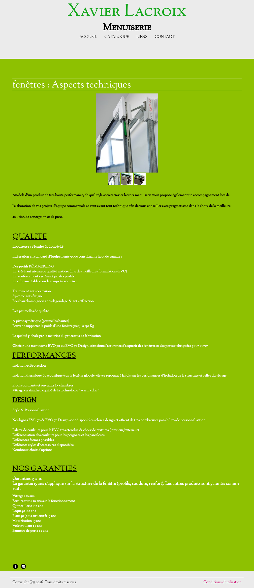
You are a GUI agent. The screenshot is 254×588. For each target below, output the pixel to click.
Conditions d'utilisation (222, 582)
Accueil (88, 37)
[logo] (127, 17)
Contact (165, 37)
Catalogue (116, 37)
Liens (141, 37)
